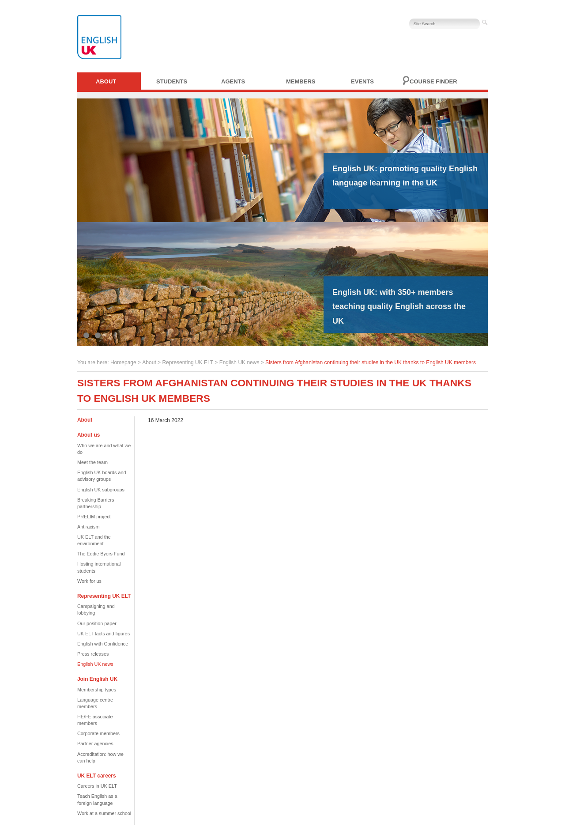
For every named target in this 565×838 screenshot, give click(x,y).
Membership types (96, 689)
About (106, 81)
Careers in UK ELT (97, 786)
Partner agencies (95, 743)
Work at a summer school (104, 813)
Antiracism (88, 526)
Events (362, 81)
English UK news (239, 362)
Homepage (123, 362)
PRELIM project (94, 516)
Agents (233, 81)
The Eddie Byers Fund (100, 553)
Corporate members (98, 733)
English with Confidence (102, 643)
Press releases (93, 654)
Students (171, 81)
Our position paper (97, 623)
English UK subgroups (100, 489)
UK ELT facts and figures (103, 633)
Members (300, 81)
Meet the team (92, 462)
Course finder (433, 81)
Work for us (89, 581)
